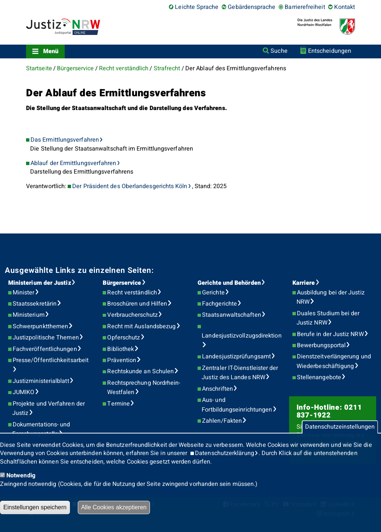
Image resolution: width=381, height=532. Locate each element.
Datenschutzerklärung (224, 453)
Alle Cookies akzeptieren (114, 507)
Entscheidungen (329, 50)
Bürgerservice (75, 68)
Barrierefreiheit (305, 7)
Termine (118, 403)
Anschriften (217, 388)
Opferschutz (123, 337)
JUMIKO (23, 392)
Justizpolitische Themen (46, 337)
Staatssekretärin (35, 303)
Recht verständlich (123, 68)
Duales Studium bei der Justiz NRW (328, 318)
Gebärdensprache (251, 7)
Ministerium (29, 314)
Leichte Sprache (196, 7)
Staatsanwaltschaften (231, 314)
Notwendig (20, 475)
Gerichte (213, 292)
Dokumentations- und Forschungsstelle (41, 429)
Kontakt (344, 7)
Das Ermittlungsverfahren (65, 140)
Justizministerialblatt (41, 381)
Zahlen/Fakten (222, 420)
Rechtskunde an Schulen (140, 371)
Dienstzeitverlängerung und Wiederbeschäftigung (334, 361)
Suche (278, 50)
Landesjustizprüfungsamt (236, 356)
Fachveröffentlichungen (45, 349)
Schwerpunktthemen (40, 326)
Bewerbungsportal (321, 345)
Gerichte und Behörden (229, 282)
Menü (50, 51)
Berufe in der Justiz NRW (330, 334)
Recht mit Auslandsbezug (141, 326)
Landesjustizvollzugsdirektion (241, 335)
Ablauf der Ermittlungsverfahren (73, 163)
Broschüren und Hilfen (137, 303)
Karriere (303, 282)
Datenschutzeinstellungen (340, 427)
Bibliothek (120, 349)
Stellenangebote (319, 377)
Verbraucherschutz (132, 314)
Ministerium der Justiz (39, 282)
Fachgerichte (219, 303)
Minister (24, 292)
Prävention (121, 360)
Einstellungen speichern (35, 507)
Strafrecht (167, 68)
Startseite (39, 68)
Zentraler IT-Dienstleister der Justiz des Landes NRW (240, 373)
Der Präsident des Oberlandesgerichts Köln (129, 186)
